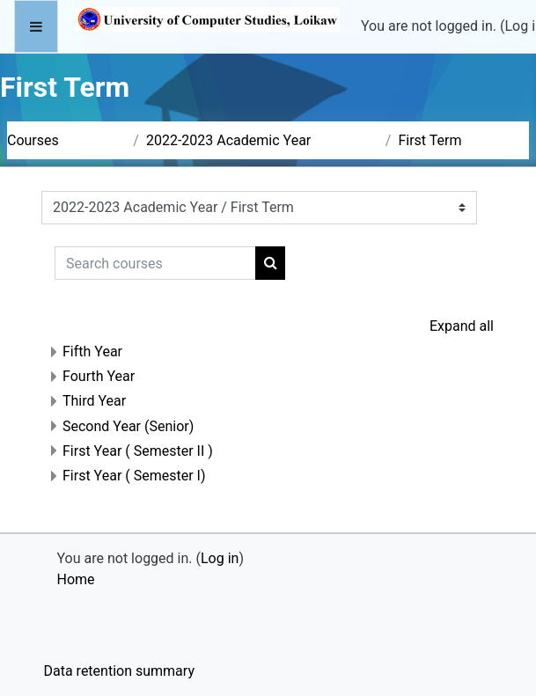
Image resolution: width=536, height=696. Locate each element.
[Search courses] (155, 263)
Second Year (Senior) (128, 426)
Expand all (462, 326)
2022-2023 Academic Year (228, 140)
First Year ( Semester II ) (137, 451)
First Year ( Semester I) (134, 475)
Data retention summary (119, 671)
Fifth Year (92, 351)
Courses (33, 140)
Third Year (94, 400)
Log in (220, 558)
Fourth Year (98, 376)
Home (76, 579)
